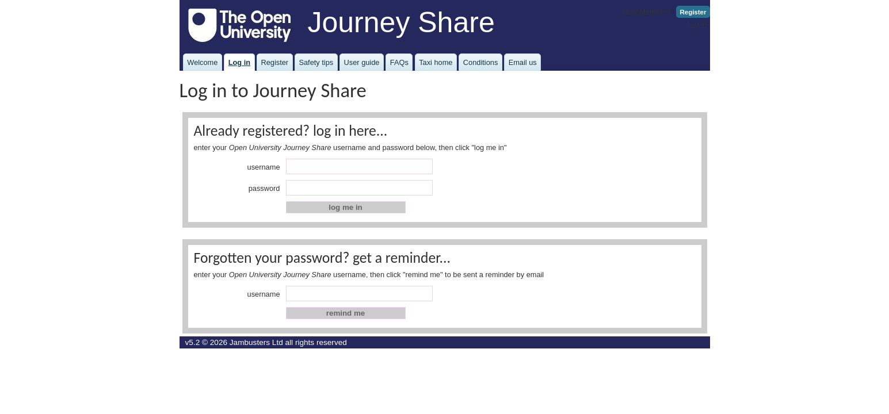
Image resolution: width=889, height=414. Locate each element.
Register (693, 12)
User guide (362, 62)
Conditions (480, 62)
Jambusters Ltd (256, 342)
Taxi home (435, 62)
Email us (523, 62)
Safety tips (316, 62)
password (264, 188)
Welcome (202, 62)
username (263, 167)
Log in (697, 24)
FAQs (399, 62)
